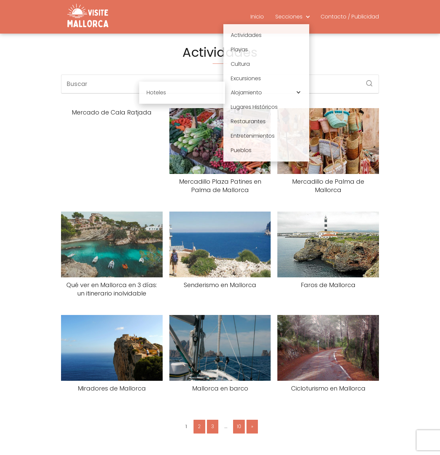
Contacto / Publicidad (350, 16)
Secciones (288, 16)
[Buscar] (367, 81)
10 (239, 426)
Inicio (257, 16)
